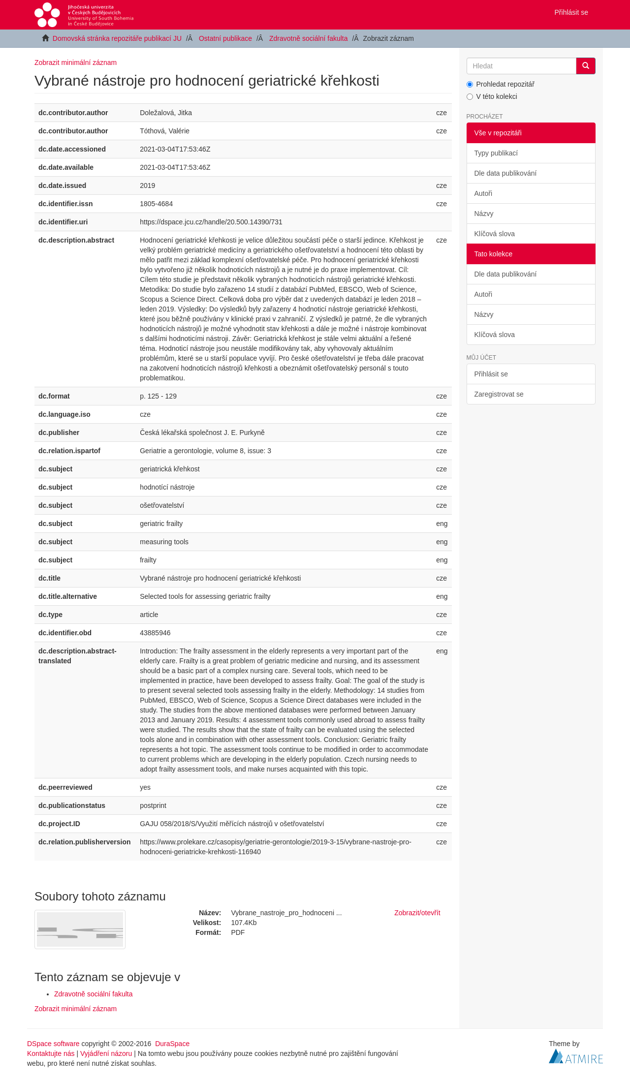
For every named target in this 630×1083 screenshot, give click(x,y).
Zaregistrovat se (499, 394)
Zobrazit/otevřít (417, 913)
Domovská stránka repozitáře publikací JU (117, 38)
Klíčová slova (494, 234)
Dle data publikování (505, 173)
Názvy (484, 213)
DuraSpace (172, 1044)
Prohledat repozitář (501, 84)
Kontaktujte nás (51, 1053)
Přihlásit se (491, 374)
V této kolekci (492, 96)
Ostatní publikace (225, 38)
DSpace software (53, 1044)
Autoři (483, 193)
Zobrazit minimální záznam (75, 62)
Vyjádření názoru (106, 1053)
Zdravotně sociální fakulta (308, 38)
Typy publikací (496, 153)
